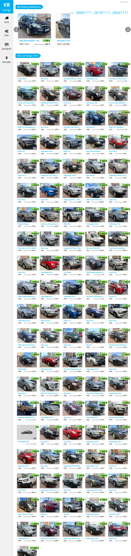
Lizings (6, 6)
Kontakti (7, 60)
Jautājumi (6, 46)
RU (122, 2)
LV (127, 2)
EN (124, 2)
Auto (6, 19)
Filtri (7, 33)
